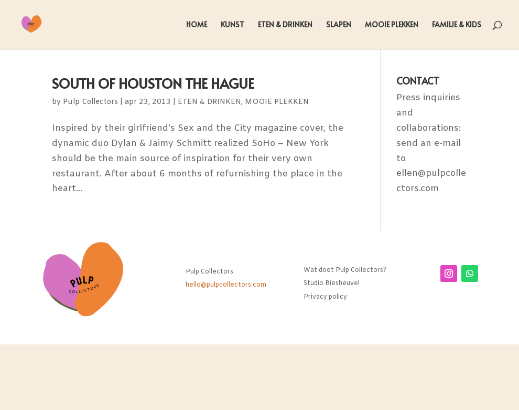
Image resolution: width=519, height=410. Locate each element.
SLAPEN (338, 25)
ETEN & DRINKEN (285, 25)
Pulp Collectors (90, 102)
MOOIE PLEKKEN (391, 25)
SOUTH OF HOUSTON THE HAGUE (153, 82)
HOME (196, 25)
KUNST (232, 25)
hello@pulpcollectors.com (226, 285)
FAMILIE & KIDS (456, 25)
